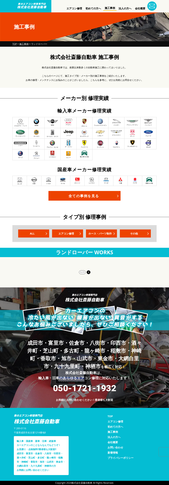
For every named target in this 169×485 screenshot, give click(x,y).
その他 (134, 233)
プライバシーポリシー (121, 457)
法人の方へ (125, 8)
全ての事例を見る (83, 195)
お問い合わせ (115, 447)
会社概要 (140, 8)
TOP (110, 416)
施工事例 (110, 8)
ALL (32, 233)
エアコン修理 (74, 8)
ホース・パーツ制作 (100, 233)
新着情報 (113, 452)
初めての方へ (93, 8)
